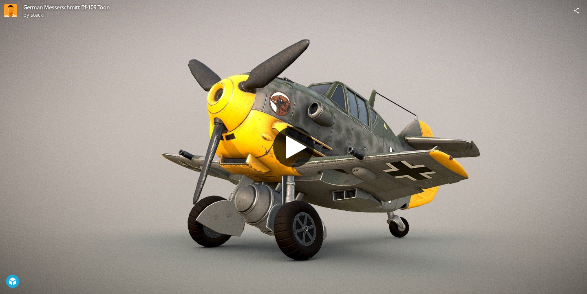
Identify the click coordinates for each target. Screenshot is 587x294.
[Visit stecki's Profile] (10, 10)
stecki (37, 14)
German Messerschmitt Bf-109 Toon (66, 7)
